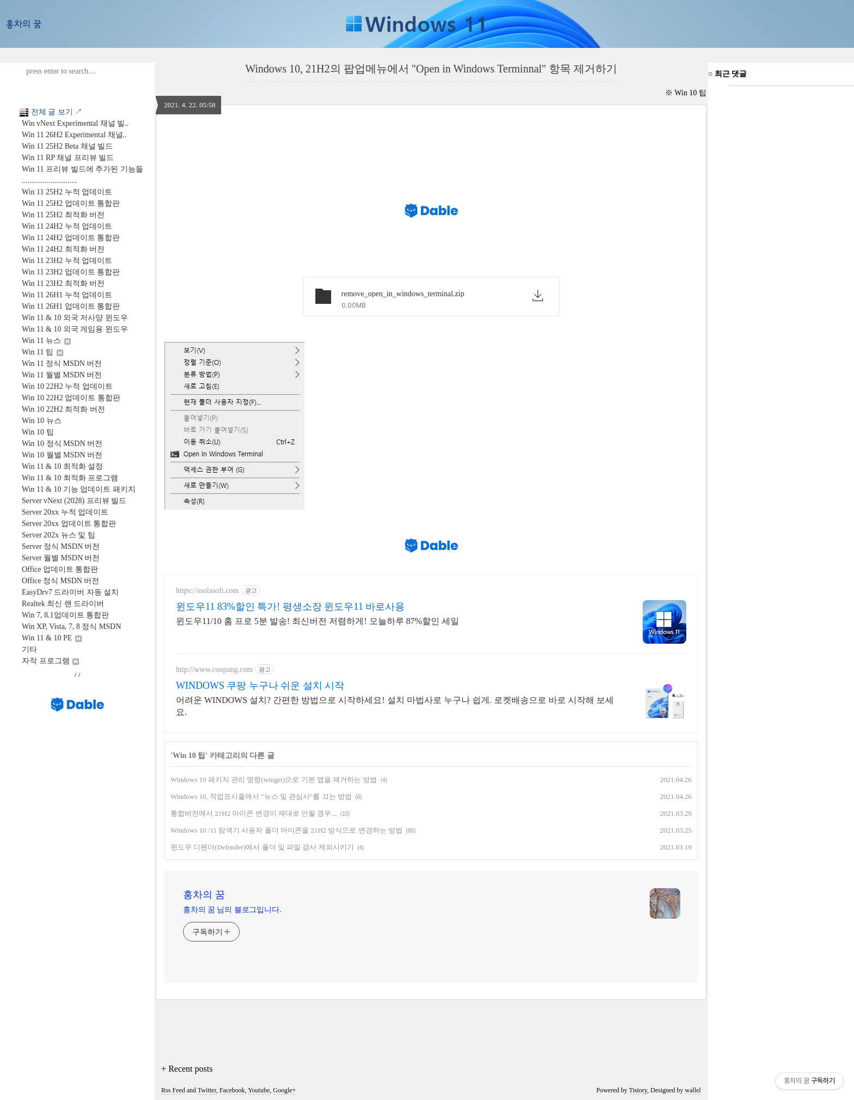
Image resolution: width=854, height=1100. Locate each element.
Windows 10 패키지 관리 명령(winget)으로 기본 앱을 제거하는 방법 (273, 779)
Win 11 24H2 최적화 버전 (63, 249)
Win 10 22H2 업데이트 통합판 (71, 398)
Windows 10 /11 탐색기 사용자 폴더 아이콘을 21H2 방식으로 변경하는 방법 (286, 830)
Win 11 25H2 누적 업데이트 (67, 192)
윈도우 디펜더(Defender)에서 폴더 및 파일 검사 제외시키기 (262, 847)
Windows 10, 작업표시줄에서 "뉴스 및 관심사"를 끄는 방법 (261, 796)
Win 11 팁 (42, 352)
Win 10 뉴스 (42, 421)
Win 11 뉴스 (46, 341)
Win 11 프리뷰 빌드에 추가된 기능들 (82, 169)
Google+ (284, 1090)
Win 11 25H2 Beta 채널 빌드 (67, 146)
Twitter (207, 1090)
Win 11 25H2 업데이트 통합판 (71, 203)
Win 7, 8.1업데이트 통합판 (65, 615)
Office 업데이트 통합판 (60, 569)
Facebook (232, 1090)
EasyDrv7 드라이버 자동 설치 (70, 592)
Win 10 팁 (38, 432)
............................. (49, 180)
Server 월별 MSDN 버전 (61, 558)
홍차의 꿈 (204, 894)
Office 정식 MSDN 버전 (60, 581)
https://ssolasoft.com (207, 590)
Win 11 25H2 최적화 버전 (63, 215)
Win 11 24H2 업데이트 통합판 (71, 238)
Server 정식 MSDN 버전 (61, 546)
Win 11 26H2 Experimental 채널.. (74, 135)
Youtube (259, 1090)
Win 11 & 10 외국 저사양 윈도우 (75, 318)
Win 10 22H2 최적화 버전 (63, 409)
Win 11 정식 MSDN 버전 (62, 363)
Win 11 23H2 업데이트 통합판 (71, 272)
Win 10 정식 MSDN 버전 (62, 443)
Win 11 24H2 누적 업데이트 (67, 226)
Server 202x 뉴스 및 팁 (58, 535)
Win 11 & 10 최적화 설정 (62, 466)
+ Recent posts (186, 1068)
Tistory (638, 1090)
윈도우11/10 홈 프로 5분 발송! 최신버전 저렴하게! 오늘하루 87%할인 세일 (317, 621)
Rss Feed (173, 1090)
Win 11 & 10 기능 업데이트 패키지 (79, 489)
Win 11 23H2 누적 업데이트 (67, 260)
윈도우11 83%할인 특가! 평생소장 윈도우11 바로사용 (290, 606)
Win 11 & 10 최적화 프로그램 (70, 478)
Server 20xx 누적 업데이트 (65, 512)
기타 (29, 649)
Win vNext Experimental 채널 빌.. (75, 123)
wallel (693, 1090)
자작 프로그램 (50, 661)
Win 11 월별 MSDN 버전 (62, 375)
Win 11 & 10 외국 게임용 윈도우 (75, 329)
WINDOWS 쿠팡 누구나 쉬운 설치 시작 (260, 685)
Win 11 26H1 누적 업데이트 (67, 295)
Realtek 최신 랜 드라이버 (63, 604)
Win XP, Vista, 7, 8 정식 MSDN (71, 626)
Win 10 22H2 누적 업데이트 (67, 386)
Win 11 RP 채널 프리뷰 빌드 (68, 158)
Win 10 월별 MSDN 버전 (62, 455)
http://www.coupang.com (214, 669)
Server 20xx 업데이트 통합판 (69, 524)
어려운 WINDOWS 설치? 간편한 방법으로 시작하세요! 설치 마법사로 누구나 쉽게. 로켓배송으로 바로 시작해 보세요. (395, 706)
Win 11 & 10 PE (52, 638)
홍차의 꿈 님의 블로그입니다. (232, 910)
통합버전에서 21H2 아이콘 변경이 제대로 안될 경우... (253, 813)
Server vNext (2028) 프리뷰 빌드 (74, 501)
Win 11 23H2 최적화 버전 (63, 283)
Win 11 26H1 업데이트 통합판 (71, 306)
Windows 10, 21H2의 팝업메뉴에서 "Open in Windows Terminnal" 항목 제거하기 (431, 69)
